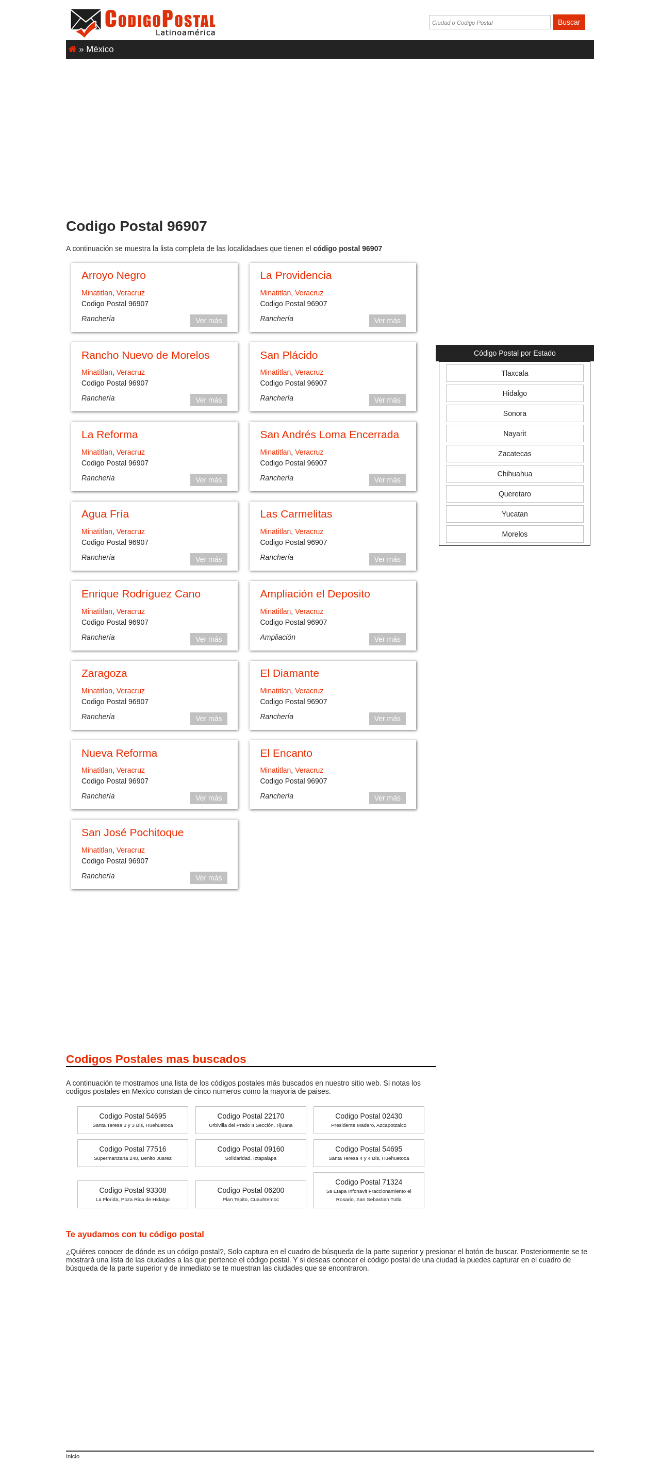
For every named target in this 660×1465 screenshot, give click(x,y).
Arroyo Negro (113, 275)
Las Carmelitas (296, 514)
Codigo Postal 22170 (250, 1120)
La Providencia (296, 275)
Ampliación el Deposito (315, 594)
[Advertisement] (330, 133)
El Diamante (289, 673)
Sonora (514, 413)
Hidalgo (515, 393)
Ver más (208, 321)
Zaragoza (104, 673)
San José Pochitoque (132, 832)
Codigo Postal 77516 (133, 1153)
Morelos (515, 534)
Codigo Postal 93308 (133, 1194)
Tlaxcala (514, 373)
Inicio (72, 1456)
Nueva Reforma (119, 753)
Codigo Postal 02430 (368, 1120)
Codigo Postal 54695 (132, 1120)
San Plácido (289, 355)
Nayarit (514, 433)
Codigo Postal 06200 (250, 1194)
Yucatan (515, 514)
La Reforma (109, 434)
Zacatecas (515, 454)
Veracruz (131, 293)
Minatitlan (96, 293)
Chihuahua (515, 474)
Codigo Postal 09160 (250, 1153)
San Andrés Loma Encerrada (329, 434)
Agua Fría (105, 514)
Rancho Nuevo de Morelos (145, 355)
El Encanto (286, 753)
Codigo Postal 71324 (368, 1190)
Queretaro (515, 494)
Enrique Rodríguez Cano (141, 594)
